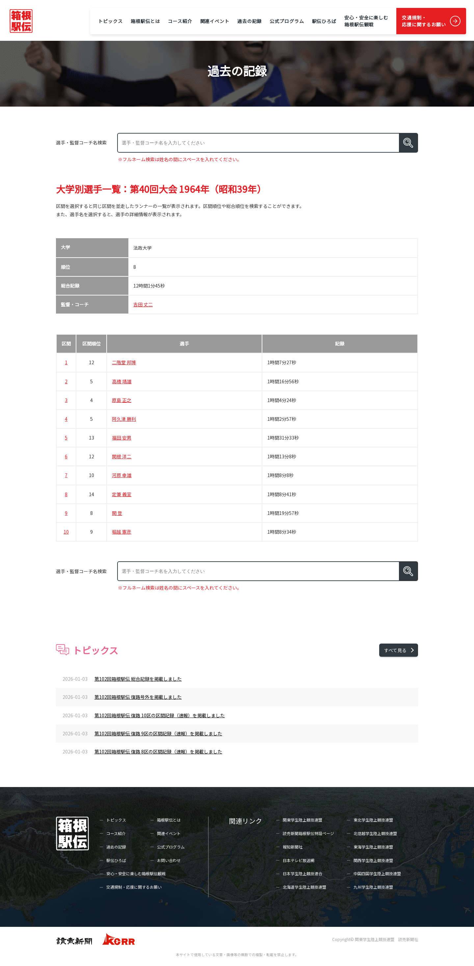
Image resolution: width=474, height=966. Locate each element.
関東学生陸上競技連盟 (302, 820)
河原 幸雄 (121, 475)
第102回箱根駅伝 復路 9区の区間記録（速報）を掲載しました (158, 733)
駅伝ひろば (324, 21)
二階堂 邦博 (124, 362)
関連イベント (214, 21)
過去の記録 (249, 21)
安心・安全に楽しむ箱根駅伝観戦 (366, 21)
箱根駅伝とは (145, 21)
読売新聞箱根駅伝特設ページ (308, 833)
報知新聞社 (293, 847)
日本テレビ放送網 (298, 860)
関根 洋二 (121, 456)
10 (66, 531)
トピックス (110, 21)
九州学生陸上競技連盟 (373, 887)
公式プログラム (287, 21)
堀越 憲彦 (121, 531)
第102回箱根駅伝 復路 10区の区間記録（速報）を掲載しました (159, 715)
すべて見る (395, 650)
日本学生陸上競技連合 (302, 873)
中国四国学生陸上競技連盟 (377, 873)
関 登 (117, 513)
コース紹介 (180, 21)
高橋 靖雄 (121, 381)
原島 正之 (121, 400)
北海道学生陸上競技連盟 (304, 887)
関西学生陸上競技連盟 (373, 860)
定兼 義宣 (121, 494)
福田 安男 (121, 437)
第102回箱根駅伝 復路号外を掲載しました (138, 697)
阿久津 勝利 (124, 419)
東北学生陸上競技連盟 (373, 820)
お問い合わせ (169, 860)
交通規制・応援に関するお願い (424, 21)
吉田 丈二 (143, 304)
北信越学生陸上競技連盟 (375, 833)
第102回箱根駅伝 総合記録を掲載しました (138, 678)
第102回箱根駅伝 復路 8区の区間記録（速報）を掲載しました (158, 751)
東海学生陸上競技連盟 (373, 847)
